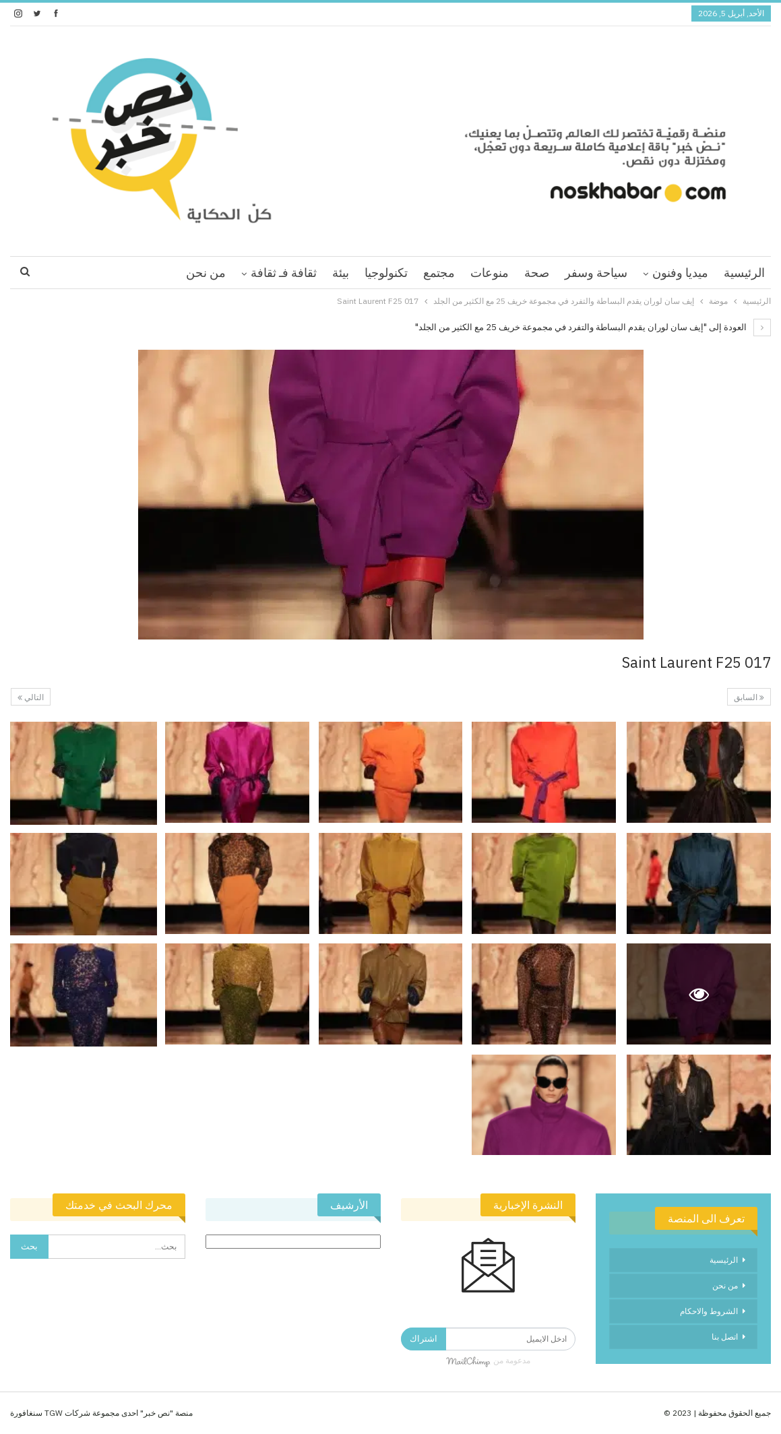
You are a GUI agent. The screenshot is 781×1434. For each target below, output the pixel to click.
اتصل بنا (725, 1337)
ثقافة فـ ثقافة (284, 272)
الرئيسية (744, 272)
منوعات (489, 272)
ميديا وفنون (680, 272)
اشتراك (423, 1338)
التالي (31, 697)
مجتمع (439, 272)
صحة (536, 272)
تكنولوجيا (386, 272)
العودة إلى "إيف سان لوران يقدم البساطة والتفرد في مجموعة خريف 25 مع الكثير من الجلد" (593, 327)
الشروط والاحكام (709, 1311)
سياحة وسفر (596, 272)
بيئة (340, 272)
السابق (749, 697)
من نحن (206, 272)
